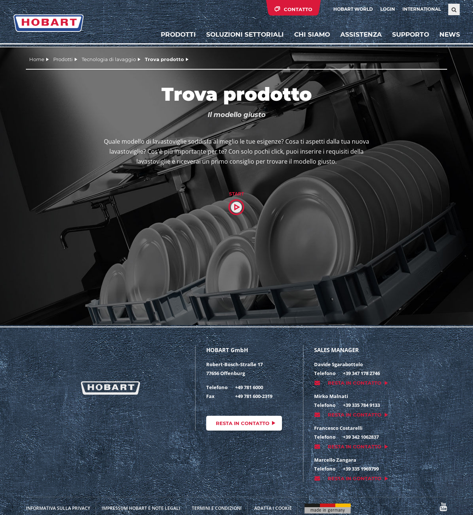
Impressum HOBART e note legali (141, 508)
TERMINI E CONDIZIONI (217, 508)
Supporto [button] (410, 35)
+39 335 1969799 (361, 468)
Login (387, 9)
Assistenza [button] (360, 35)
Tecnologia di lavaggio (109, 59)
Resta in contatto (242, 423)
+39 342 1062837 (361, 437)
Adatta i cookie (273, 508)
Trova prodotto (164, 59)
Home (36, 59)
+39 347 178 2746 (361, 373)
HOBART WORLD (353, 9)
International (421, 9)
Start (236, 194)
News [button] (449, 35)
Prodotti (177, 35)
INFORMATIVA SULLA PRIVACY (58, 508)
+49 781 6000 (249, 387)
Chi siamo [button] (312, 35)
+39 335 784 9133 (361, 405)
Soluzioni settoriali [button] (244, 35)
